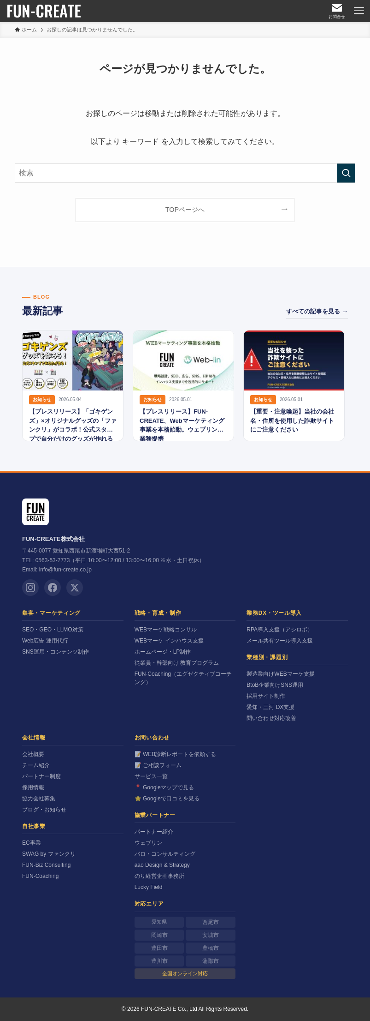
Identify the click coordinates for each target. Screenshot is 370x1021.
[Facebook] (52, 587)
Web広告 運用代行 (45, 640)
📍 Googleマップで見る (164, 787)
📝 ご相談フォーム (158, 765)
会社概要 (33, 754)
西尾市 (210, 922)
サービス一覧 (151, 776)
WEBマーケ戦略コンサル (166, 629)
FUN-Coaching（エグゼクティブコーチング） (183, 678)
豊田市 (159, 948)
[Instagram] (30, 587)
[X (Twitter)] (74, 587)
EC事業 (31, 843)
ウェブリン (148, 843)
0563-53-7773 (52, 560)
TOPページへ (185, 209)
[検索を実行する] (346, 173)
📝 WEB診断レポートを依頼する (176, 754)
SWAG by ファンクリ (49, 854)
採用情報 (33, 787)
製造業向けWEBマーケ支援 (280, 674)
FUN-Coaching (40, 876)
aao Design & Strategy (162, 865)
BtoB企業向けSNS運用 (275, 685)
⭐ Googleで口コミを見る (167, 798)
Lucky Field (149, 887)
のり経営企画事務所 (159, 876)
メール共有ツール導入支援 (280, 640)
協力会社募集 (38, 798)
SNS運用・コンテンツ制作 (55, 652)
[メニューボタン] (359, 11)
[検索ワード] (185, 173)
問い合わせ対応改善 (271, 718)
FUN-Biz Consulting (46, 865)
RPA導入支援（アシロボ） (280, 629)
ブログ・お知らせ (44, 809)
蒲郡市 (210, 961)
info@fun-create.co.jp (65, 569)
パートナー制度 (41, 776)
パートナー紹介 (154, 832)
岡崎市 (159, 935)
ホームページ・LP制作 (163, 652)
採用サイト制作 (266, 696)
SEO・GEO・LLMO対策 (52, 629)
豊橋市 (210, 948)
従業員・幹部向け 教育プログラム (177, 663)
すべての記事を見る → (317, 311)
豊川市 (159, 961)
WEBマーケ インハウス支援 (169, 640)
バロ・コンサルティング (165, 854)
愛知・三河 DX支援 (270, 707)
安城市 (210, 935)
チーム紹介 (36, 765)
